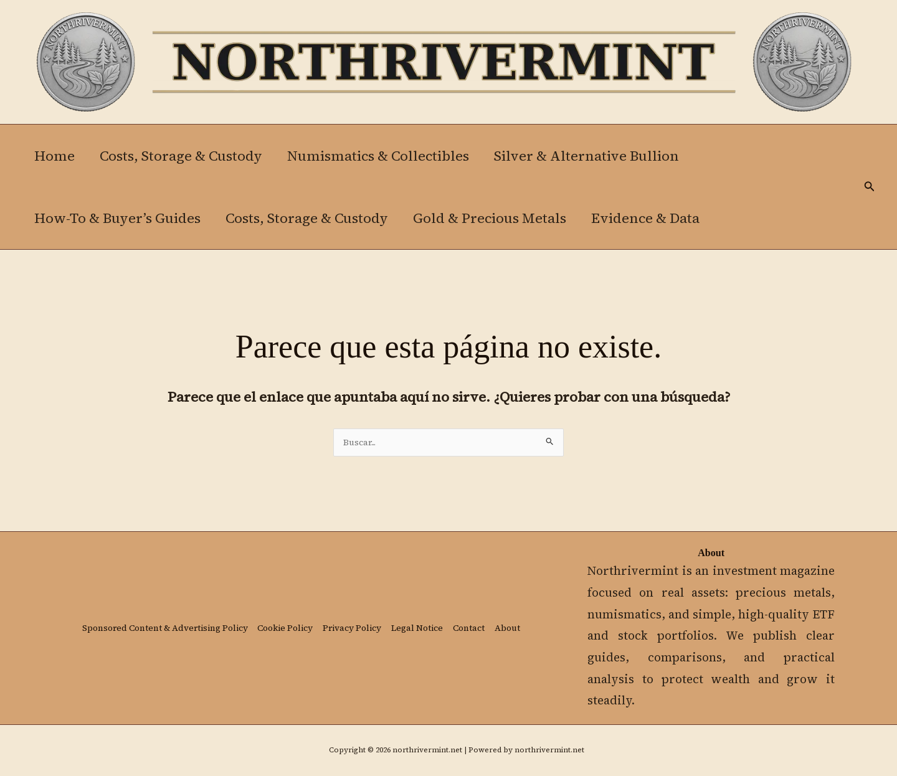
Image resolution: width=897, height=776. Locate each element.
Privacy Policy (373, 620)
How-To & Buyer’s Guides (119, 218)
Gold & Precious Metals (495, 218)
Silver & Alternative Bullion (595, 155)
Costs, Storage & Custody (184, 155)
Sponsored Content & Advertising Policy (169, 620)
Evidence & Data (654, 218)
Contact (498, 620)
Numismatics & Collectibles (384, 155)
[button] (869, 187)
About (92, 638)
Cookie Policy (301, 620)
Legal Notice (443, 620)
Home (56, 155)
